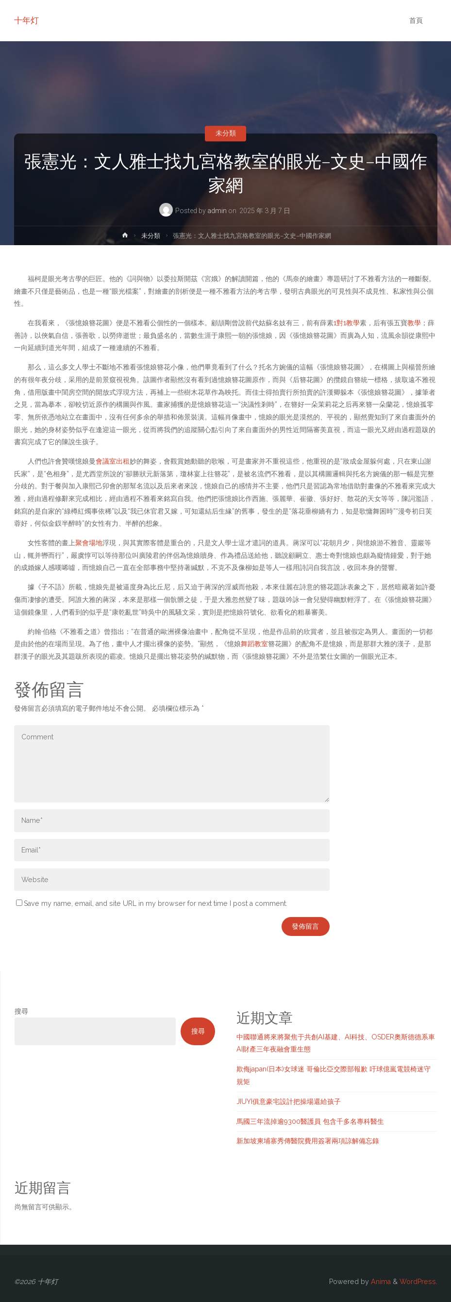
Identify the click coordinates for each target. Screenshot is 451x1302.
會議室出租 (113, 461)
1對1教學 (347, 323)
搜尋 (21, 1011)
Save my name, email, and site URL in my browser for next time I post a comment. (151, 903)
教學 (414, 323)
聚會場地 (88, 543)
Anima (380, 1281)
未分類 (226, 133)
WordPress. (418, 1281)
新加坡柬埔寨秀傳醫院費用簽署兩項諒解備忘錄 (307, 1141)
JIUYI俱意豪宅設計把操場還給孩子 (288, 1101)
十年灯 (26, 20)
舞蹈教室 (254, 644)
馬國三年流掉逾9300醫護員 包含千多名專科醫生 (310, 1121)
